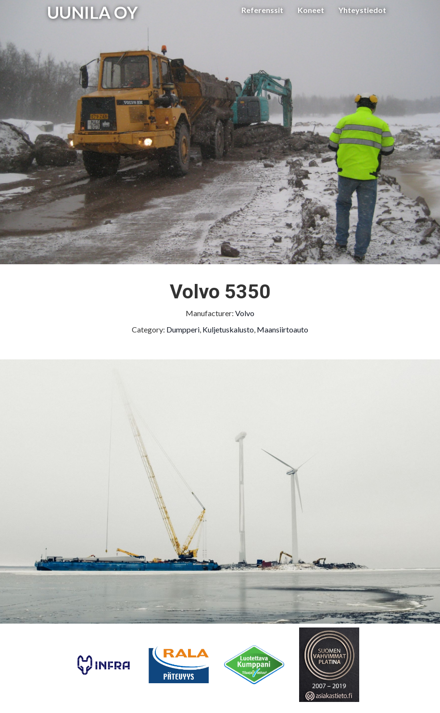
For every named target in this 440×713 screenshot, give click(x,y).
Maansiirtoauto (282, 329)
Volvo (244, 313)
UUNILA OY (92, 12)
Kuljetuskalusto (228, 329)
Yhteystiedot (362, 9)
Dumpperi (183, 329)
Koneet (311, 9)
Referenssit (262, 9)
